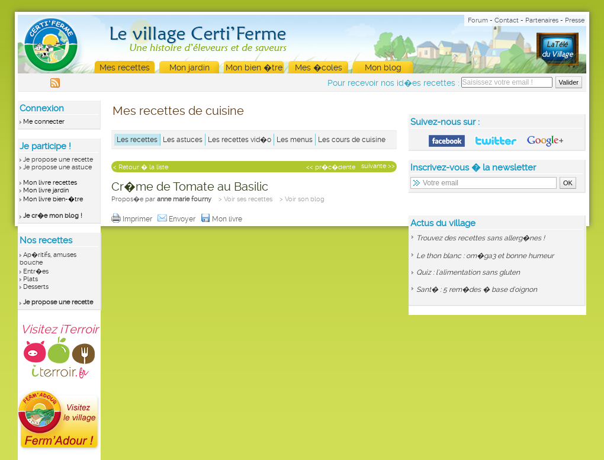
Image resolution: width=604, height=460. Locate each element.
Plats (30, 279)
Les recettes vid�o (239, 140)
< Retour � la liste (140, 167)
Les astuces (183, 140)
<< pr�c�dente (330, 167)
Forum (478, 20)
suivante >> (378, 166)
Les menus (295, 140)
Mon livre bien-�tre (53, 199)
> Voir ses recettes (245, 199)
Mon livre (222, 219)
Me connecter (44, 122)
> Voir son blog (302, 199)
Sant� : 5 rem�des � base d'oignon (476, 289)
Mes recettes (124, 67)
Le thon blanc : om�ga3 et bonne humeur (485, 256)
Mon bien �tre (254, 67)
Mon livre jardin (46, 190)
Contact (506, 20)
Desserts (36, 287)
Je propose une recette (58, 159)
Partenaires (541, 20)
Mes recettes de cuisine (178, 111)
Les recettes (137, 140)
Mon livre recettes (50, 182)
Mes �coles (318, 67)
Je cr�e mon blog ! (52, 216)
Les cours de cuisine (351, 140)
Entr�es (36, 271)
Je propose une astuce (57, 167)
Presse (574, 20)
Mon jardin (189, 67)
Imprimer (132, 219)
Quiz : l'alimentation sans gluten (468, 272)
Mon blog (383, 67)
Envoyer (177, 219)
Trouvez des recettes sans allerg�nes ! (480, 238)
